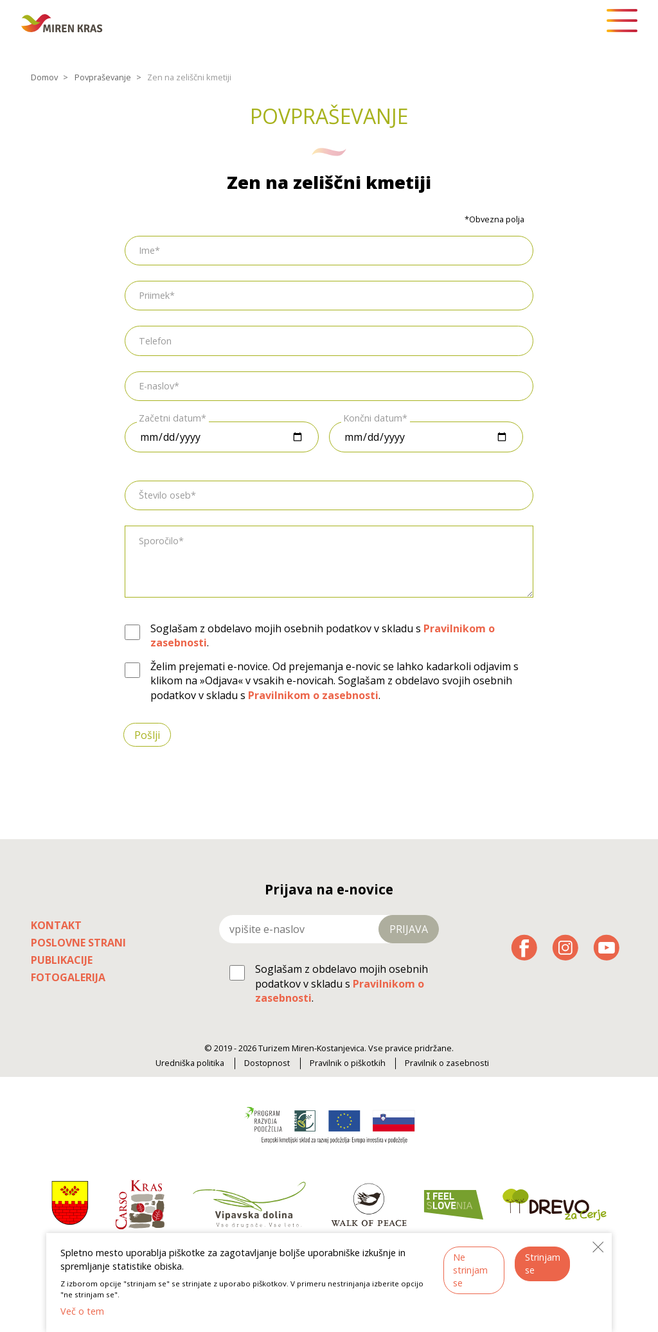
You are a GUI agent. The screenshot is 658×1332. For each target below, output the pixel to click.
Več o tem (82, 1311)
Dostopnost (267, 1063)
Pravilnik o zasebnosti (447, 1063)
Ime (147, 250)
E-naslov (156, 386)
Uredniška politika (190, 1063)
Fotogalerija (68, 977)
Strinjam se (542, 1263)
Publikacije (62, 960)
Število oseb (165, 495)
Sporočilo (159, 541)
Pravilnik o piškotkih (348, 1063)
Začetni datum (170, 418)
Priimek (154, 295)
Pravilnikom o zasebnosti (313, 695)
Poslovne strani (78, 943)
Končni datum (372, 418)
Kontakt (56, 925)
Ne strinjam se (470, 1270)
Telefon (155, 340)
